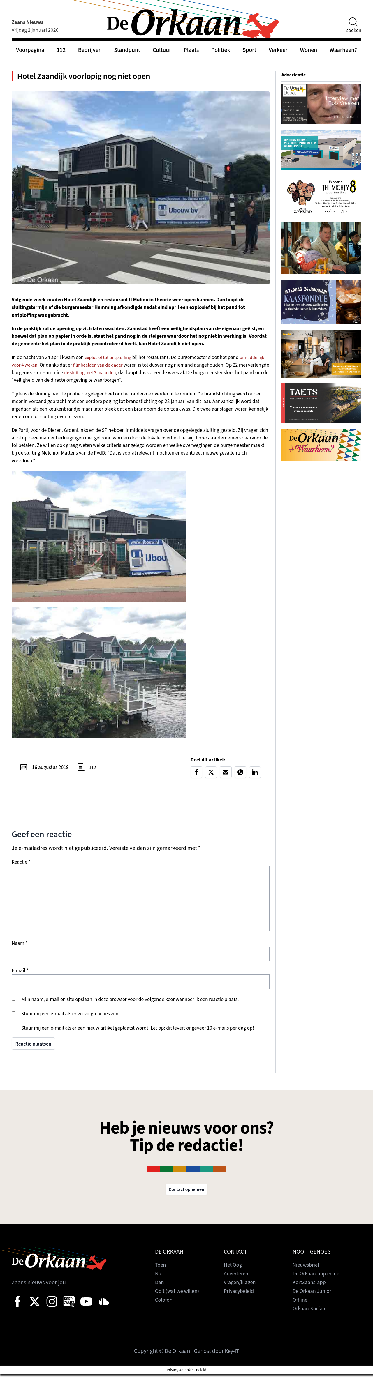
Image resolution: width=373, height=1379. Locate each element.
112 (61, 50)
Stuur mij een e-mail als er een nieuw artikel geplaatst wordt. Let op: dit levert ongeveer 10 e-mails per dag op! (137, 1031)
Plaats (191, 50)
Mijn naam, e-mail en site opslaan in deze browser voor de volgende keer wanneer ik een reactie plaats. (130, 1003)
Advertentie (294, 74)
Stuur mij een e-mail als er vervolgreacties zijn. (70, 1017)
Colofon (164, 1304)
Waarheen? (343, 50)
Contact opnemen (186, 1193)
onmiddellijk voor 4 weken (40, 368)
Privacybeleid (240, 1296)
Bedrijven (90, 50)
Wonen (308, 50)
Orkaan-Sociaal (311, 1313)
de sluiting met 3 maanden (130, 375)
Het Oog (234, 1269)
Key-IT (232, 1356)
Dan (160, 1287)
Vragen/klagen (241, 1287)
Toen (161, 1269)
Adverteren (237, 1278)
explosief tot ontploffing (110, 360)
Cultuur (162, 50)
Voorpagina (30, 50)
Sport (249, 50)
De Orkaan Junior (314, 1296)
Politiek (220, 50)
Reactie (21, 865)
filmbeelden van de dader (130, 368)
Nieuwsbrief (307, 1269)
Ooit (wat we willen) (179, 1296)
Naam (19, 946)
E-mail (20, 974)
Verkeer (278, 50)
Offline (301, 1304)
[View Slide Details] (321, 104)
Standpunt (127, 50)
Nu (158, 1278)
